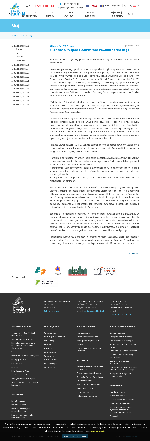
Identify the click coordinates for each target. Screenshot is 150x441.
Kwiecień (20, 60)
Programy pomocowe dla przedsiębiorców (22, 416)
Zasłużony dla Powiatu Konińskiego (119, 362)
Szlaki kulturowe (50, 352)
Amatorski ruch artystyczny (22, 375)
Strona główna (17, 35)
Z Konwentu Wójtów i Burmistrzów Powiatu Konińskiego (89, 50)
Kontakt (132, 14)
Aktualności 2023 (20, 72)
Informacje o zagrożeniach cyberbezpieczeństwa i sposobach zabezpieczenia (121, 409)
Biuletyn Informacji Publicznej (122, 399)
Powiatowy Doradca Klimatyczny (25, 356)
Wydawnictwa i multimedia (88, 384)
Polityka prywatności (118, 392)
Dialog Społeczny (18, 359)
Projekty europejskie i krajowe (89, 373)
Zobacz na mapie (51, 311)
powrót (135, 253)
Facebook (114, 416)
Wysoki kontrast (45, 6)
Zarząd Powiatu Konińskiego (121, 337)
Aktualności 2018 (20, 92)
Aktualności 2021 (20, 80)
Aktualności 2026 (20, 45)
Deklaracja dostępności (120, 403)
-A (26, 6)
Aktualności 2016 (20, 100)
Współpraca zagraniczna (88, 340)
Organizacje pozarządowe (22, 339)
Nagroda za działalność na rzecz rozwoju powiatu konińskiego (124, 368)
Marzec (19, 56)
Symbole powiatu (117, 333)
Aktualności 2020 (20, 84)
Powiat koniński (90, 14)
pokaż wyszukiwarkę (125, 6)
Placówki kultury (18, 363)
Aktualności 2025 (20, 64)
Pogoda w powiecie (85, 392)
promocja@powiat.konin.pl (121, 314)
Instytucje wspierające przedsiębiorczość (20, 409)
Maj (30, 35)
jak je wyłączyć (97, 431)
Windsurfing (49, 340)
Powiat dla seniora (85, 381)
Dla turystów (68, 14)
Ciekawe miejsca (51, 360)
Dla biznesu (49, 14)
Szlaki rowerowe (50, 333)
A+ (30, 6)
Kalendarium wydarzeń (87, 396)
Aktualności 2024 (20, 68)
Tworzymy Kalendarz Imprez (23, 379)
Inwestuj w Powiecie (19, 405)
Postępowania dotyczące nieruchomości (120, 374)
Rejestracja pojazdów (116, 14)
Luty (18, 52)
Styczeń (20, 49)
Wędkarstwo (49, 367)
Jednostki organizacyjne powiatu (124, 351)
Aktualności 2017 (20, 96)
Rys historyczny (83, 333)
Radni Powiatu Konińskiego (121, 340)
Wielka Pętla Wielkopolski (54, 337)
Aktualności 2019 (20, 88)
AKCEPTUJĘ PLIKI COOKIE (75, 436)
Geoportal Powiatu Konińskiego (90, 377)
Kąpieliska (48, 348)
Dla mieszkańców (29, 14)
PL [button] (133, 6)
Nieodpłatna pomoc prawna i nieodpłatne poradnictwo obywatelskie (23, 345)
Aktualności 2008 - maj (62, 46)
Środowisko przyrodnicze (87, 337)
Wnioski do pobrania (20, 352)
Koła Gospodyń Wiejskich (22, 371)
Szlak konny (49, 356)
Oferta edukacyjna (85, 388)
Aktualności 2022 (20, 76)
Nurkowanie (49, 344)
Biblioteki (15, 367)
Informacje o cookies (119, 396)
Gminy (80, 344)
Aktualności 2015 (20, 104)
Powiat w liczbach (18, 401)
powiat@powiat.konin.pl (71, 7)
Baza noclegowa (51, 363)
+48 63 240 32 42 (70, 4)
